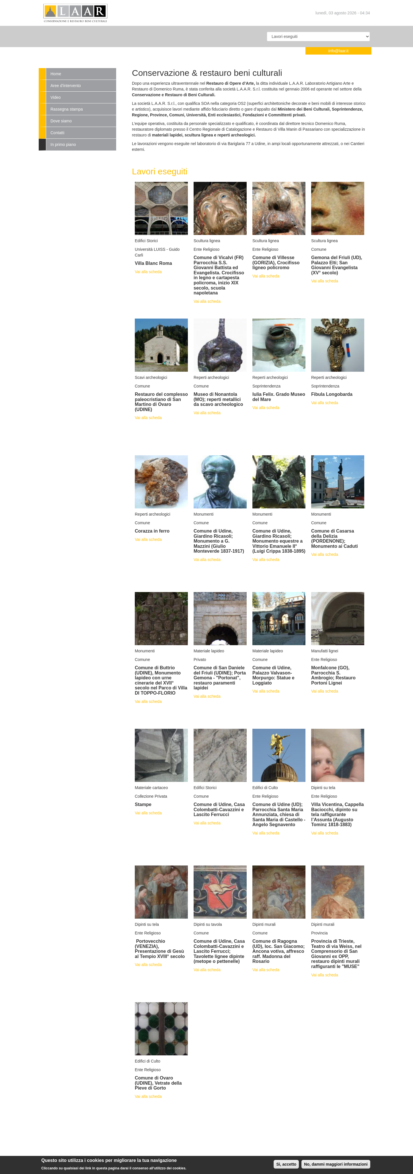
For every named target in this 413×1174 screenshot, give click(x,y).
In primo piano (63, 144)
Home (55, 74)
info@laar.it (338, 51)
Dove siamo (61, 121)
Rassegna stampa (66, 109)
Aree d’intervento (65, 85)
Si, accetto (286, 1166)
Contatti (57, 132)
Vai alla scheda (148, 271)
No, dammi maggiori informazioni (336, 1166)
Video (55, 97)
